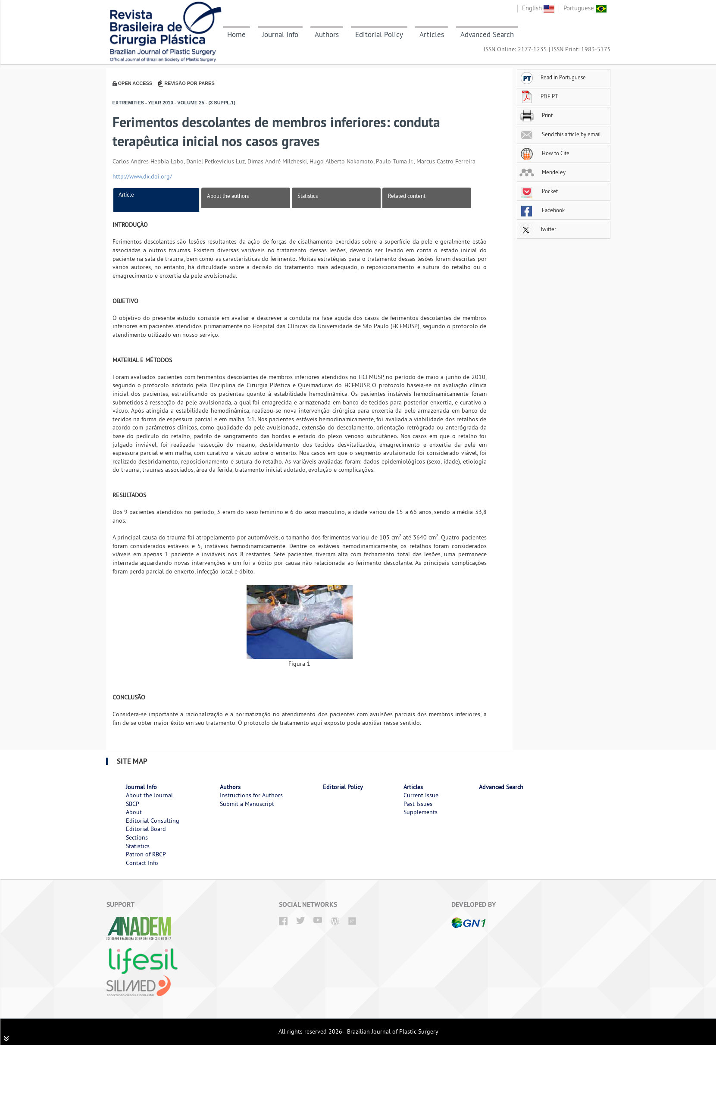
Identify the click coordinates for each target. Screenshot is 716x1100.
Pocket (538, 191)
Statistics (307, 195)
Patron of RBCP (146, 854)
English (538, 8)
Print (536, 115)
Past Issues (417, 804)
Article (126, 194)
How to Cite (544, 153)
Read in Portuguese (552, 77)
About (134, 812)
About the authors (228, 195)
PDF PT (538, 96)
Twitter (537, 229)
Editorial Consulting (152, 820)
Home (236, 34)
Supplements (420, 812)
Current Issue (420, 795)
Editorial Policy (379, 34)
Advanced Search (487, 34)
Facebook (542, 210)
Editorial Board (146, 829)
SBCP (132, 804)
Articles (431, 34)
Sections (137, 837)
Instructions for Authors (251, 795)
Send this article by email (560, 134)
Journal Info (280, 34)
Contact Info (142, 863)
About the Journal (149, 795)
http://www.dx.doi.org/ (142, 176)
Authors (327, 34)
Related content (406, 195)
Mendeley (542, 172)
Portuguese (585, 8)
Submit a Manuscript (247, 804)
